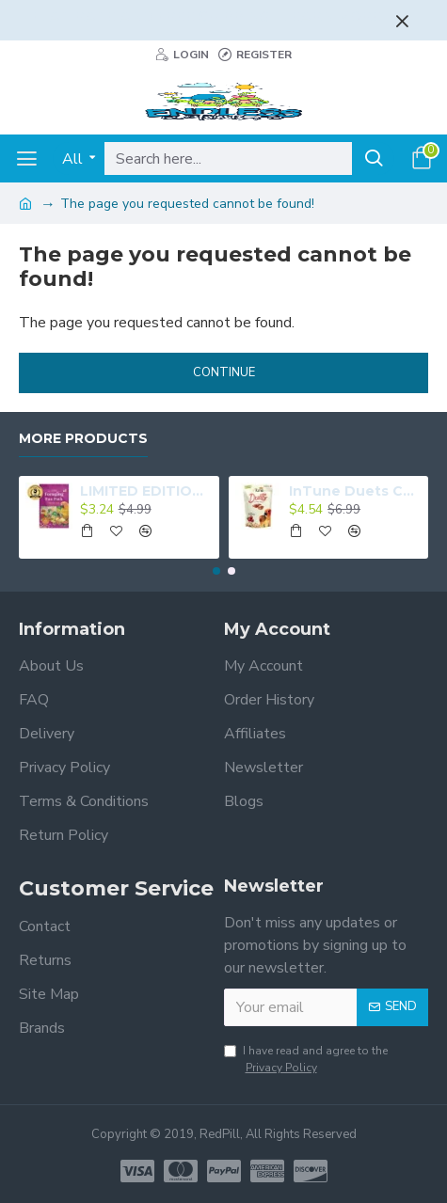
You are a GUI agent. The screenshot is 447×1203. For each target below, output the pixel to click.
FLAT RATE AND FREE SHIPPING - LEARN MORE (206, 17)
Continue (224, 372)
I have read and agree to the (306, 1059)
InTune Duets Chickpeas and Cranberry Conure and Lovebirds (355, 491)
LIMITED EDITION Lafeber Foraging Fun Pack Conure (146, 491)
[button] (216, 571)
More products (83, 439)
